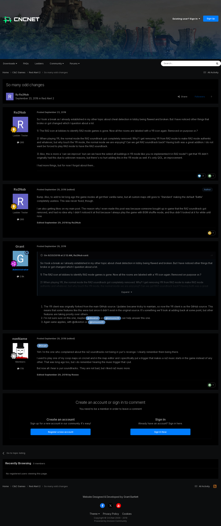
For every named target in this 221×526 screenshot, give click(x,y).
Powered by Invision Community (110, 521)
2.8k (20, 276)
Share (182, 96)
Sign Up (211, 18)
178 (20, 368)
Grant (19, 246)
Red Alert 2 (48, 98)
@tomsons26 (112, 318)
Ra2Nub (24, 94)
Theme (95, 513)
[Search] (178, 63)
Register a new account (60, 432)
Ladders (39, 63)
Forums (74, 63)
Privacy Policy (111, 513)
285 (20, 142)
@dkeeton (92, 318)
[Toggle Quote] (41, 255)
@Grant (42, 345)
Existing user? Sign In (186, 18)
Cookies (127, 513)
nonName (19, 338)
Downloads (10, 63)
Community (57, 63)
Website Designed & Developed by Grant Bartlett (110, 496)
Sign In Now (160, 432)
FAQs (26, 63)
